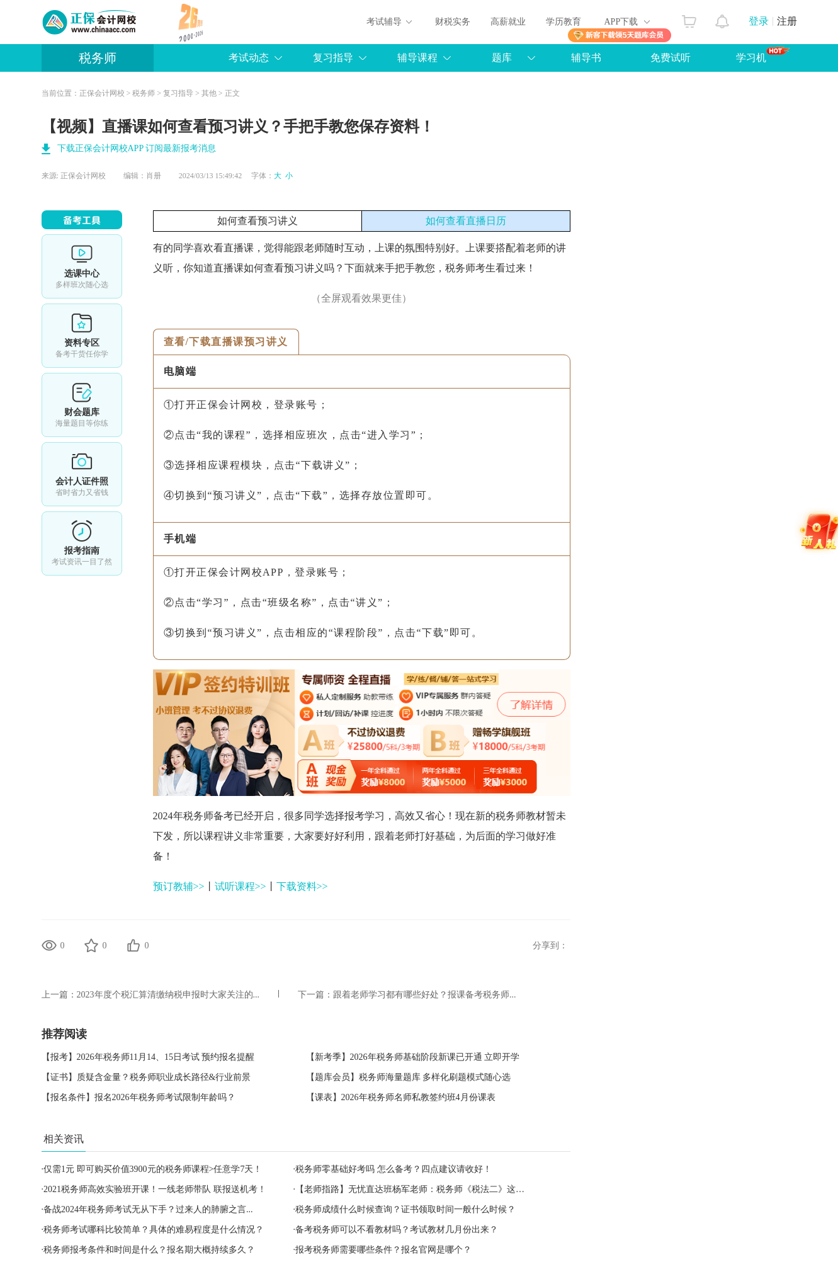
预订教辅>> (179, 886)
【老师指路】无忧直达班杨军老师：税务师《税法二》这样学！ (418, 1189)
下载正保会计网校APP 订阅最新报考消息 (137, 148)
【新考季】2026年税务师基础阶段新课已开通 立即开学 (413, 1057)
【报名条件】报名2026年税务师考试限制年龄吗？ (138, 1097)
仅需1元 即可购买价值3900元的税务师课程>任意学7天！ (152, 1169)
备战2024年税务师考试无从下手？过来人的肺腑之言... (148, 1209)
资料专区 (82, 335)
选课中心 (82, 266)
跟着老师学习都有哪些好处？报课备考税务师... (424, 994)
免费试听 (670, 57)
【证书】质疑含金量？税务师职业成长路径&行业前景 (146, 1077)
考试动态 (249, 57)
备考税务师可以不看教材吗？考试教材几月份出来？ (396, 1229)
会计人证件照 (82, 474)
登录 (759, 21)
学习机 (763, 55)
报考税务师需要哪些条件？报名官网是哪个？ (383, 1249)
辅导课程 (417, 57)
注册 (787, 21)
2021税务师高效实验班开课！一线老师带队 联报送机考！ (154, 1189)
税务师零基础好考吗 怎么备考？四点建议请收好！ (393, 1169)
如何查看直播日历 (466, 220)
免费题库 (82, 404)
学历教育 (563, 21)
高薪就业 (508, 21)
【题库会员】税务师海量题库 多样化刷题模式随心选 (408, 1077)
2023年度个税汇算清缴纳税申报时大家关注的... (168, 994)
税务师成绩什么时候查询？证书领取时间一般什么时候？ (405, 1209)
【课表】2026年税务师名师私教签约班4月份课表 (400, 1097)
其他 (209, 93)
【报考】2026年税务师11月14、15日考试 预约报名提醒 (148, 1057)
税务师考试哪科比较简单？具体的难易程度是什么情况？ (153, 1229)
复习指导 (333, 57)
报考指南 (82, 543)
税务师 (97, 58)
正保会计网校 (102, 93)
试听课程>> (240, 886)
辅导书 (586, 57)
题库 (502, 57)
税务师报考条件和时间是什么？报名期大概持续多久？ (149, 1249)
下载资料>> (302, 886)
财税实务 (452, 21)
